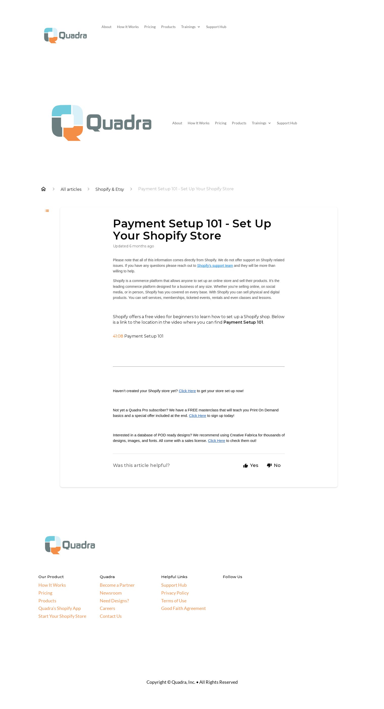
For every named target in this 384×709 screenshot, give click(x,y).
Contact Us (111, 616)
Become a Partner (117, 585)
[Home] (43, 189)
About (106, 27)
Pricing (150, 27)
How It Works (128, 27)
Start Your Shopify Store (62, 616)
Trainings (188, 27)
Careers (107, 608)
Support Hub (216, 27)
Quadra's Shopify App (59, 608)
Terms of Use (173, 600)
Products (168, 27)
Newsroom (111, 593)
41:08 (118, 336)
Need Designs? (114, 600)
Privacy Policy (175, 593)
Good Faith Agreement (183, 608)
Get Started (318, 29)
